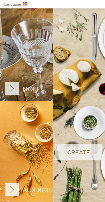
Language (15, 4)
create (78, 152)
